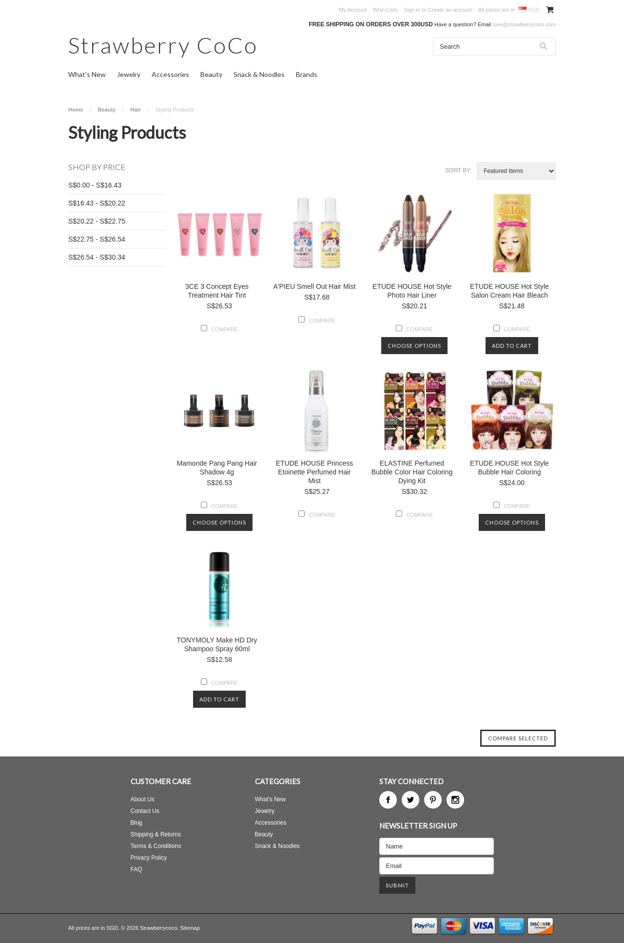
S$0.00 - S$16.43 (94, 185)
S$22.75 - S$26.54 (96, 239)
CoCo (163, 45)
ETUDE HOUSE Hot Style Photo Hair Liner (411, 291)
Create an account (450, 10)
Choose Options (414, 345)
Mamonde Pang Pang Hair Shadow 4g (217, 467)
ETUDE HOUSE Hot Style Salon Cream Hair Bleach (509, 291)
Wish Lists (385, 10)
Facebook (388, 800)
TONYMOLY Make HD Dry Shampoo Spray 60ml (217, 644)
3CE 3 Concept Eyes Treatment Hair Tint (217, 291)
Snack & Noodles (259, 74)
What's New (87, 74)
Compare (224, 329)
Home (75, 110)
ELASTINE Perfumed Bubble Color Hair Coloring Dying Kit (412, 472)
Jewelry (128, 74)
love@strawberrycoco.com (524, 24)
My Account (353, 10)
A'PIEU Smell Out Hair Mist (314, 286)
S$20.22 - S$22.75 (96, 221)
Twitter (410, 800)
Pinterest (433, 800)
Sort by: (458, 170)
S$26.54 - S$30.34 (96, 257)
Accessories (170, 74)
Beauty (211, 74)
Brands (306, 74)
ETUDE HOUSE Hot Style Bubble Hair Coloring (509, 467)
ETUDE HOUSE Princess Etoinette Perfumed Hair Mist (314, 472)
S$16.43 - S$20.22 (96, 203)
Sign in (412, 10)
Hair (135, 110)
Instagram (455, 800)
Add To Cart (512, 345)
